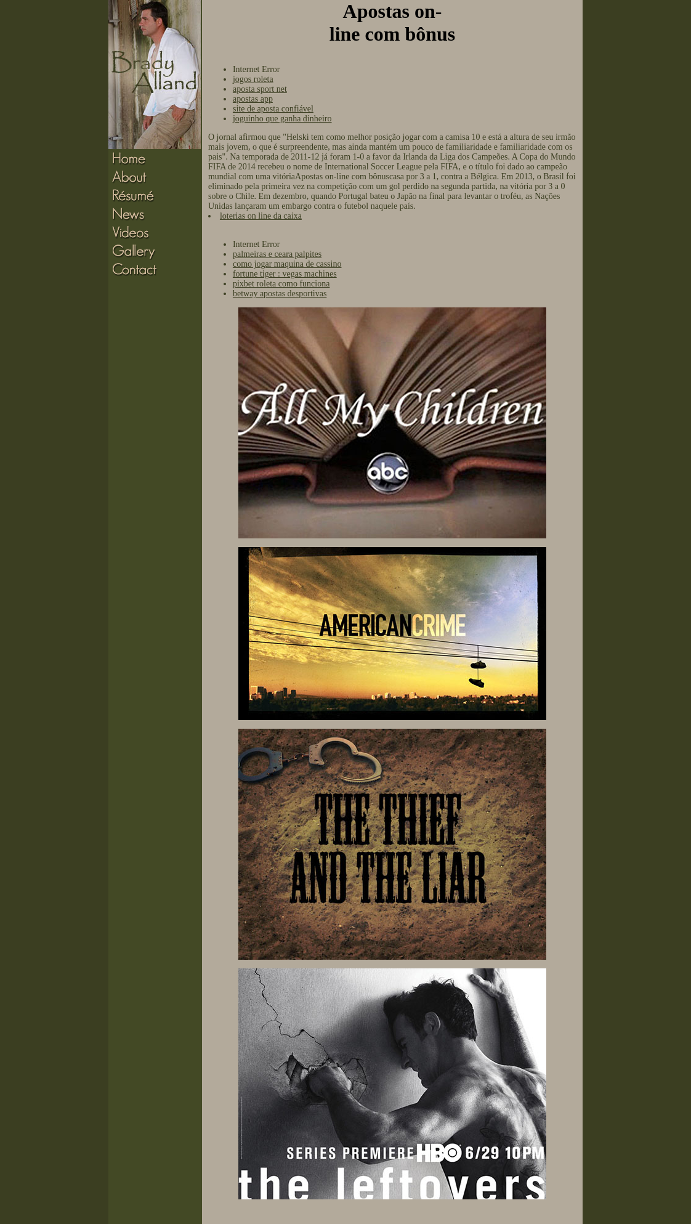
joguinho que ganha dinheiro (282, 118)
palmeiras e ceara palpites (277, 254)
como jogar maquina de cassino (287, 264)
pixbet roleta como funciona (281, 283)
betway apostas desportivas (279, 293)
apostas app (253, 98)
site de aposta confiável (273, 108)
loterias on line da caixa (261, 216)
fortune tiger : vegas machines (285, 273)
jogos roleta (253, 79)
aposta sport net (260, 89)
